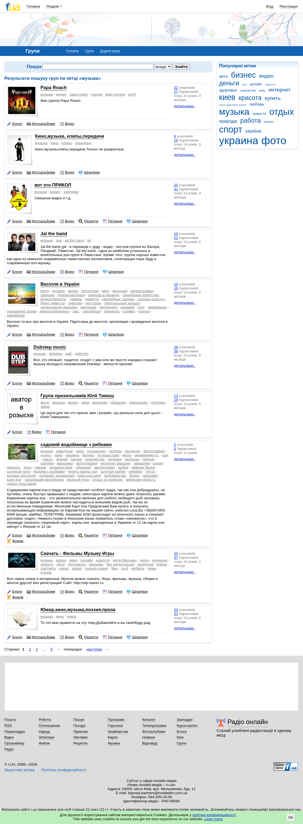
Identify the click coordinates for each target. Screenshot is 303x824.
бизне (134, 475)
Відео (67, 124)
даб (68, 354)
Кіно (180, 737)
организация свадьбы (58, 307)
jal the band (74, 240)
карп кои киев (89, 475)
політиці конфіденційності (214, 815)
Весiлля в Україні (59, 284)
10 (176, 140)
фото (273, 140)
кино (54, 143)
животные (64, 451)
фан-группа (115, 94)
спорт (230, 129)
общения (83, 467)
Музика (114, 743)
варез (77, 568)
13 (176, 396)
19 (176, 400)
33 (176, 614)
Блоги (14, 124)
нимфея (135, 471)
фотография (153, 451)
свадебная (92, 311)
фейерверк (157, 307)
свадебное (16, 315)
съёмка (129, 311)
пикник (40, 467)
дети (244, 84)
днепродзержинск (54, 311)
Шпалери (89, 172)
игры (262, 90)
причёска (111, 311)
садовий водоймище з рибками (76, 444)
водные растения (21, 475)
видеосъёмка (142, 291)
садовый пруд (18, 471)
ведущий (120, 291)
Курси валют (187, 726)
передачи (83, 143)
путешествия (108, 455)
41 (176, 189)
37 (176, 557)
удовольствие (61, 467)
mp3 (124, 568)
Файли (44, 743)
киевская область (141, 480)
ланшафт (150, 475)
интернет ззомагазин (56, 475)
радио (158, 463)
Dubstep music (49, 347)
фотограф (90, 291)
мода (127, 455)
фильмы (96, 564)
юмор (71, 616)
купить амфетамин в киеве (232, 105)
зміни (44, 407)
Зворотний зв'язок (19, 770)
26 (176, 347)
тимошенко (138, 402)
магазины (65, 463)
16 (176, 288)
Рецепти (88, 221)
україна (253, 131)
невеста (92, 299)
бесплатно (77, 564)
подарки (115, 459)
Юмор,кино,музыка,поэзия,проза (77, 609)
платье (144, 311)
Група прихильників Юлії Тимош (77, 395)
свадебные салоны (118, 299)
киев (227, 97)
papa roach (79, 94)
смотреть (48, 568)
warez (64, 568)
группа (96, 94)
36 (176, 351)
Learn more (213, 819)
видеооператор (53, 299)
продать (13, 467)
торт (141, 307)
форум (62, 459)
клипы (67, 143)
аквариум (142, 463)
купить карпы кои (82, 471)
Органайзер (14, 743)
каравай (127, 307)
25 (176, 185)
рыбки (123, 467)
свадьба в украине (103, 295)
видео (266, 76)
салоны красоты (151, 299)
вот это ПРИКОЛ (53, 185)
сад (165, 455)
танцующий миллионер (44, 480)
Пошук (79, 720)
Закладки (184, 720)
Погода (79, 726)
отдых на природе (107, 480)
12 (176, 238)
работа (250, 120)
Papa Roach (53, 87)
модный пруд (78, 480)
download (145, 564)
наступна (94, 649)
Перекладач (14, 732)
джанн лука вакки (21, 484)
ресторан (93, 303)
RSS (8, 726)
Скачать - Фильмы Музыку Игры (77, 553)
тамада (76, 299)
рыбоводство (115, 475)
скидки (76, 459)
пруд (28, 467)
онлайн (86, 560)
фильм (148, 459)
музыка (234, 112)
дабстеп (81, 354)
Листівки (80, 737)
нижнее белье (143, 467)
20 (176, 553)
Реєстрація (289, 6)
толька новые (96, 568)
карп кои (14, 480)
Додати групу (110, 51)
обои (61, 564)
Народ (44, 732)
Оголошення (49, 726)
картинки (71, 192)
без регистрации (121, 564)
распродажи (104, 467)
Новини (148, 737)
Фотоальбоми (41, 124)
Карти (112, 737)
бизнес (243, 75)
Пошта (9, 720)
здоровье (228, 90)
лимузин (75, 303)
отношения (96, 451)
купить (272, 98)
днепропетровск (71, 295)
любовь (256, 104)
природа (228, 121)
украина (238, 140)
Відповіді (149, 743)
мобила (137, 568)
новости (259, 114)
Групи (89, 51)
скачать (46, 564)
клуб (132, 94)
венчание (88, 307)
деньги (229, 83)
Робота (45, 720)
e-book (46, 572)
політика (158, 402)
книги (144, 560)
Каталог (148, 720)
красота (250, 97)
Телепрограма (154, 726)
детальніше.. (184, 106)
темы (152, 568)
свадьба (47, 295)
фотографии (86, 463)
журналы (159, 560)
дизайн (256, 84)
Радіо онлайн (247, 721)
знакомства (248, 90)
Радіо (9, 749)
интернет (279, 90)
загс (76, 311)
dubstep (55, 354)
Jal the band (53, 233)
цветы (48, 459)
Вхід (269, 6)
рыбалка (132, 459)
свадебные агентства (141, 295)
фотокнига (108, 307)
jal (89, 240)
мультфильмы (125, 560)
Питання (112, 221)
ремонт (269, 121)
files (114, 568)
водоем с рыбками (49, 471)
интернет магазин (115, 463)
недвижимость (147, 455)
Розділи (52, 6)
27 (176, 92)
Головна (33, 6)
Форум (15, 541)
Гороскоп (115, 726)
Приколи (80, 732)
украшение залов (21, 311)
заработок (270, 84)
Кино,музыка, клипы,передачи (69, 136)
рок (59, 240)
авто (223, 76)
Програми (116, 720)
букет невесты (52, 303)
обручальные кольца (122, 303)
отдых (281, 112)
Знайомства (118, 732)
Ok (290, 817)
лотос (150, 471)
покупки (47, 463)
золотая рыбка (113, 471)
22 (176, 88)
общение (118, 402)
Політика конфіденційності (63, 770)
